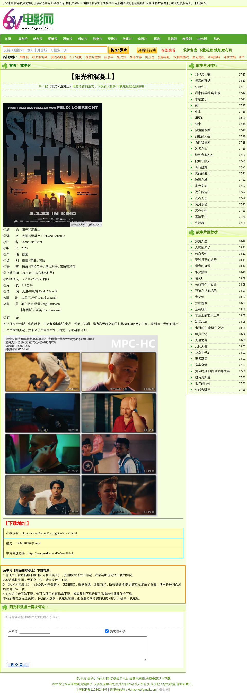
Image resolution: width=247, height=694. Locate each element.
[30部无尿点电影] (180, 3)
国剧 (157, 39)
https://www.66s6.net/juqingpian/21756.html (49, 533)
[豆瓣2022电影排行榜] (116, 3)
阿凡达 (149, 57)
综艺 (217, 39)
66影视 (164, 689)
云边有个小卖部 (206, 284)
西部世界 (135, 57)
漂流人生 (201, 241)
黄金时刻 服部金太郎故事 (212, 371)
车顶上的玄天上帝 (207, 315)
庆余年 (108, 57)
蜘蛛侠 (24, 57)
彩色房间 (201, 186)
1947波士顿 (202, 74)
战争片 (97, 39)
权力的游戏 (40, 57)
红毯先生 (201, 87)
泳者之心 (201, 148)
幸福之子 (201, 99)
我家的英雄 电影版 (207, 93)
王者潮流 (201, 359)
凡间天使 (201, 346)
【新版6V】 (201, 3)
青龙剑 (199, 297)
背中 (198, 124)
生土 (198, 111)
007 (241, 57)
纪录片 (112, 39)
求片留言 (190, 50)
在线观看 (168, 50)
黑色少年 (201, 210)
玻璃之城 (201, 179)
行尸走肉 (76, 57)
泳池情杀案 (202, 130)
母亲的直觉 (202, 80)
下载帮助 (206, 50)
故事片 (127, 39)
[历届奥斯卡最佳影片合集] (150, 3)
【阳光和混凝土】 (93, 76)
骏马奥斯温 (202, 377)
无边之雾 (201, 340)
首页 (8, 39)
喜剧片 (23, 39)
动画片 (142, 39)
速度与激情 (93, 57)
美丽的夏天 (202, 173)
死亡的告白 (202, 192)
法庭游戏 (201, 303)
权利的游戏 (181, 57)
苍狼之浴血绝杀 (206, 290)
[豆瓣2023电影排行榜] (86, 3)
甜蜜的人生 (202, 136)
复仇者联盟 (58, 57)
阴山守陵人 (202, 161)
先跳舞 (199, 223)
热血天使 (201, 253)
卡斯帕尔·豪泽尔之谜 (209, 328)
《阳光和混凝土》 (60, 86)
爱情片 (52, 39)
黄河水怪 (201, 204)
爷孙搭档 (201, 272)
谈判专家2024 (204, 155)
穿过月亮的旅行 (206, 260)
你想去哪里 (202, 389)
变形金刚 (164, 57)
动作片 (37, 39)
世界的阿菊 (202, 383)
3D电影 (202, 39)
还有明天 (201, 309)
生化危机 (198, 57)
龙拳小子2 (202, 352)
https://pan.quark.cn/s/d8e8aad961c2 (50, 553)
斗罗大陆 (230, 57)
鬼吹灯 (121, 57)
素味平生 (201, 217)
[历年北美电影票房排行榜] (52, 3)
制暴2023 (201, 321)
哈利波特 (214, 57)
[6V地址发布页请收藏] (18, 3)
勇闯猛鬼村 (202, 142)
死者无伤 (201, 198)
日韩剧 (172, 39)
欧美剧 (187, 39)
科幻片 (82, 39)
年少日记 (201, 334)
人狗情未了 (202, 247)
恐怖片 (67, 39)
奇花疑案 (201, 167)
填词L (199, 118)
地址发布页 (223, 50)
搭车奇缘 (201, 365)
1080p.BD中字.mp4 (28, 543)
